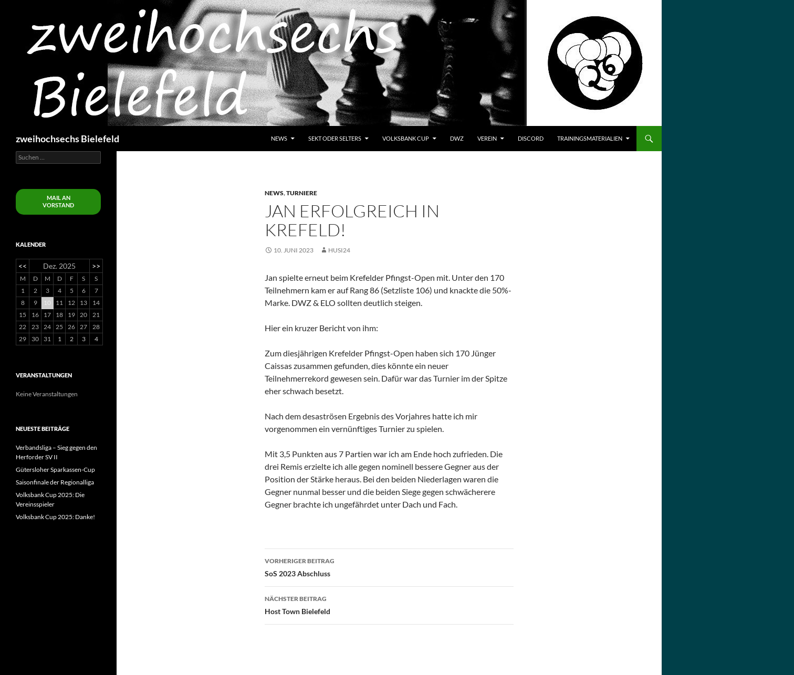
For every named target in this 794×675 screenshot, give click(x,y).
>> (96, 265)
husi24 (339, 250)
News (279, 138)
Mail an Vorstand (58, 201)
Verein (487, 138)
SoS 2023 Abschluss (389, 566)
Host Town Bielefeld (389, 604)
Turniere (301, 193)
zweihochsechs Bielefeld (67, 138)
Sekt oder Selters (334, 138)
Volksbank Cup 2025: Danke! (55, 517)
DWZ (457, 138)
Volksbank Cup (405, 138)
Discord (531, 138)
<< (22, 265)
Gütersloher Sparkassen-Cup (55, 469)
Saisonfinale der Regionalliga (55, 482)
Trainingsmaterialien (589, 138)
